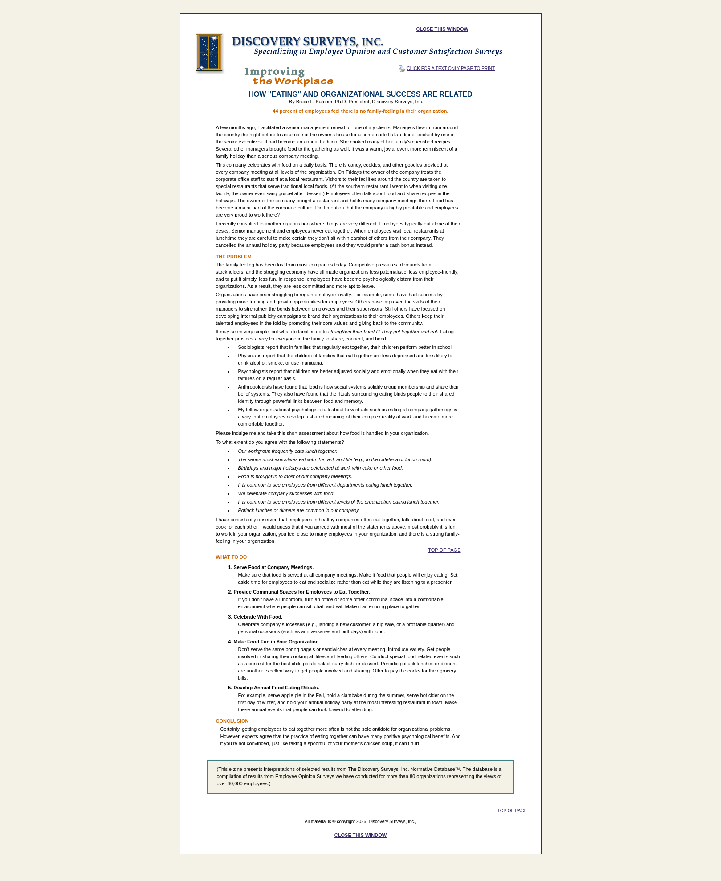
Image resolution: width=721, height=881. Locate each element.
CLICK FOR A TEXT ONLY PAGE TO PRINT (447, 68)
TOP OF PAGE (444, 550)
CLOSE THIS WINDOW (442, 29)
